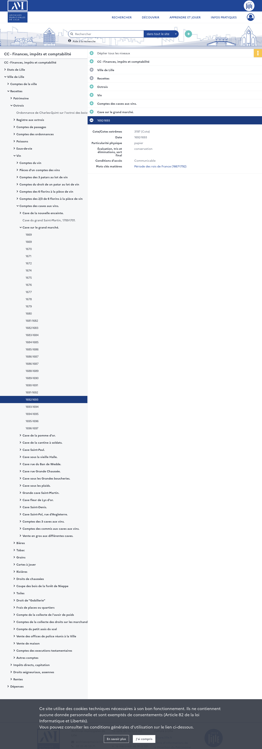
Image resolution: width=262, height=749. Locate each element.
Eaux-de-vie (24, 148)
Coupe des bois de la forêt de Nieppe (42, 586)
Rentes (18, 679)
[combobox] (161, 34)
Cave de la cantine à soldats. (42, 442)
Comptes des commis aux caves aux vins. (51, 528)
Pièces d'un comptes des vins (39, 170)
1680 (29, 313)
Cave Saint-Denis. (35, 507)
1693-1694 (32, 407)
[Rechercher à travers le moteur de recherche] (108, 34)
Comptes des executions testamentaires (44, 650)
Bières (20, 543)
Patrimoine (21, 98)
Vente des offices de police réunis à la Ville (46, 636)
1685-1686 (32, 349)
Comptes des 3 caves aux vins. (43, 521)
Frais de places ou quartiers (35, 607)
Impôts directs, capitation (31, 665)
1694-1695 (32, 414)
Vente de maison (28, 643)
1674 (29, 270)
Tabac (20, 550)
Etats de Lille (16, 69)
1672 (29, 263)
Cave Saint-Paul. (34, 450)
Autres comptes (27, 658)
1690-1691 (32, 385)
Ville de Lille (15, 77)
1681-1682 (32, 320)
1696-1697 (32, 428)
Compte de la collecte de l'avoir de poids (45, 615)
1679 (29, 306)
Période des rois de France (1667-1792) (160, 166)
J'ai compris (144, 739)
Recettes (16, 91)
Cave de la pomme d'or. (39, 435)
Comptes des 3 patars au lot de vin (43, 177)
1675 (29, 277)
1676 (29, 285)
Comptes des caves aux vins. (39, 206)
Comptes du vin (30, 163)
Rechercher (122, 17)
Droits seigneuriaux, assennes (33, 672)
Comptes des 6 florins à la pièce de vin (46, 191)
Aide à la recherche (84, 41)
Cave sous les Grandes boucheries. (46, 478)
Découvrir (150, 17)
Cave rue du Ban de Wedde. (42, 464)
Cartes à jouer (26, 564)
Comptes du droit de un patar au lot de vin (49, 184)
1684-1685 (32, 342)
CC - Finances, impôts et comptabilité (30, 62)
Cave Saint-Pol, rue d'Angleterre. (45, 514)
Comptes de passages (31, 127)
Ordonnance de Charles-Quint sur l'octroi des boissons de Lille (57, 112)
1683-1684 (32, 335)
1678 (29, 299)
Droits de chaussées (30, 579)
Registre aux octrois (30, 120)
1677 (29, 292)
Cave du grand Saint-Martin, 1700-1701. (49, 220)
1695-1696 (32, 421)
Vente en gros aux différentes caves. (48, 536)
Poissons (22, 141)
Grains (20, 557)
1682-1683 (32, 328)
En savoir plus (116, 739)
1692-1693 (32, 399)
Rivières (21, 571)
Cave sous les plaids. (37, 485)
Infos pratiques (224, 17)
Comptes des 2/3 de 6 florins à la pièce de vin (51, 199)
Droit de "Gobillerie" (30, 600)
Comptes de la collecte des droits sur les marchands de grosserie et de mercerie (57, 622)
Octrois (18, 105)
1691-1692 (32, 392)
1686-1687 (32, 356)
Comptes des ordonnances (35, 134)
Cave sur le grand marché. (41, 227)
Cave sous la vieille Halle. (40, 457)
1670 (29, 249)
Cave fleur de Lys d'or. (38, 500)
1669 (29, 234)
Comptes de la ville (23, 84)
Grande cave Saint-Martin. (41, 493)
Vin (18, 155)
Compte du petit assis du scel (36, 629)
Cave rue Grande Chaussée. (42, 471)
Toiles (20, 593)
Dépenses (17, 686)
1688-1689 (32, 371)
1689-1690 (32, 378)
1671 (28, 256)
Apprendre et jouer (185, 17)
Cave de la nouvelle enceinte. (43, 213)
